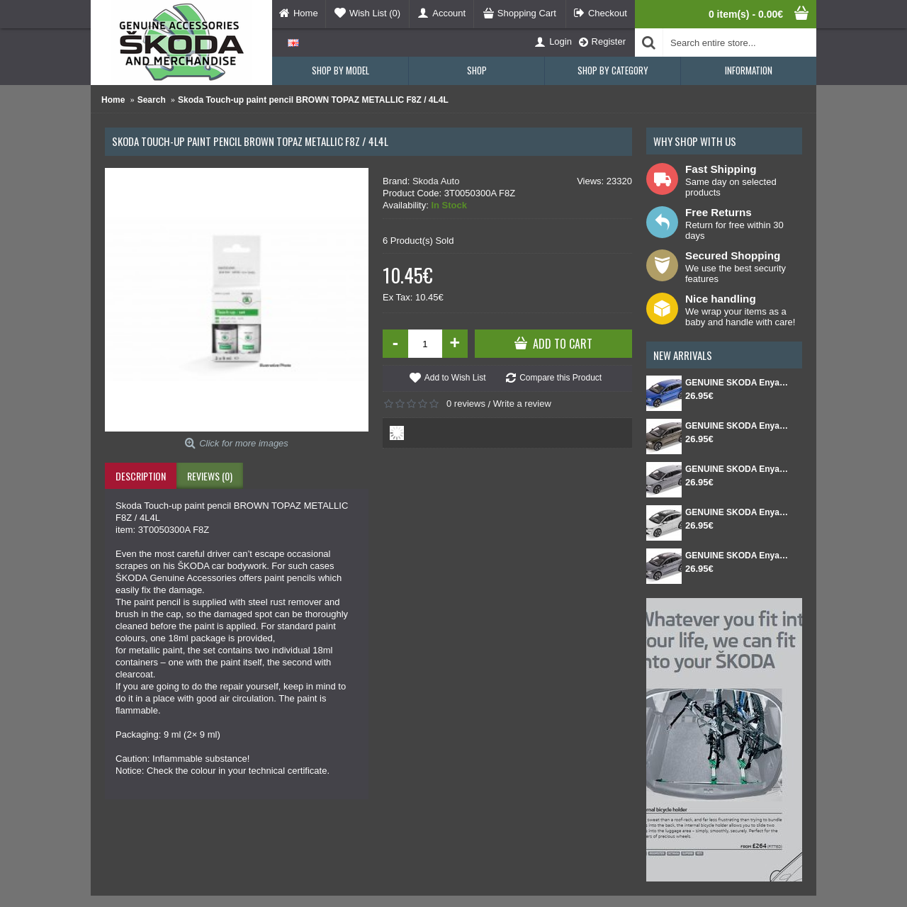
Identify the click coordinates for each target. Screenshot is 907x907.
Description (141, 475)
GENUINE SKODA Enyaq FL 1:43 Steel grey (736, 469)
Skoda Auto (436, 181)
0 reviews (465, 403)
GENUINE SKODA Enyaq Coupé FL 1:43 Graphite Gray (736, 555)
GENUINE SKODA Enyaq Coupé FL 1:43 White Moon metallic (736, 512)
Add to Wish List (455, 378)
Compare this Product (560, 378)
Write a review (522, 403)
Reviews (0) (209, 475)
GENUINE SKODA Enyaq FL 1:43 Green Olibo (736, 426)
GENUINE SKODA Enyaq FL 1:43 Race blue (736, 383)
